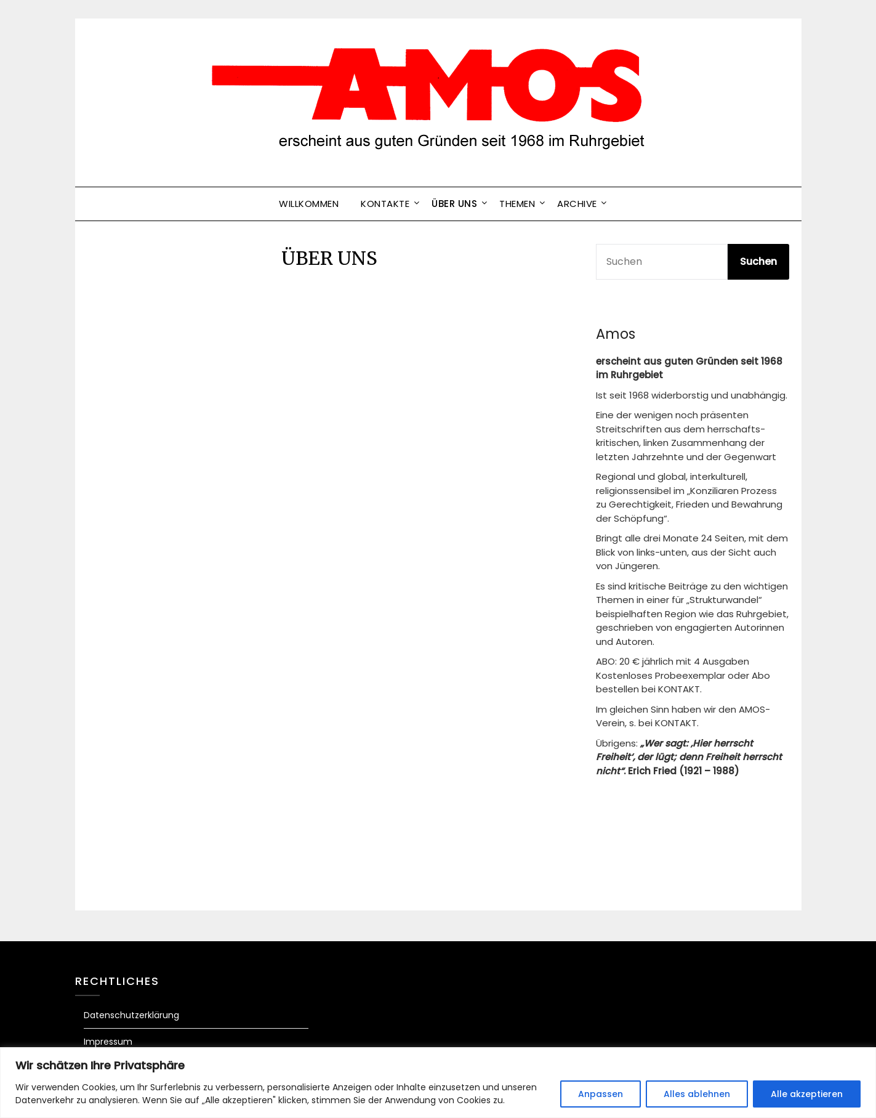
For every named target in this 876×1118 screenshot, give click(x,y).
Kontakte (385, 203)
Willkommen (309, 203)
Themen (517, 203)
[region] (438, 1082)
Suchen (758, 261)
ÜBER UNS (454, 203)
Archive (577, 203)
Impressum (108, 1041)
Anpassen (600, 1094)
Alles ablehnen (697, 1094)
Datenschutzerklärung (131, 1015)
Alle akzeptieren (807, 1094)
